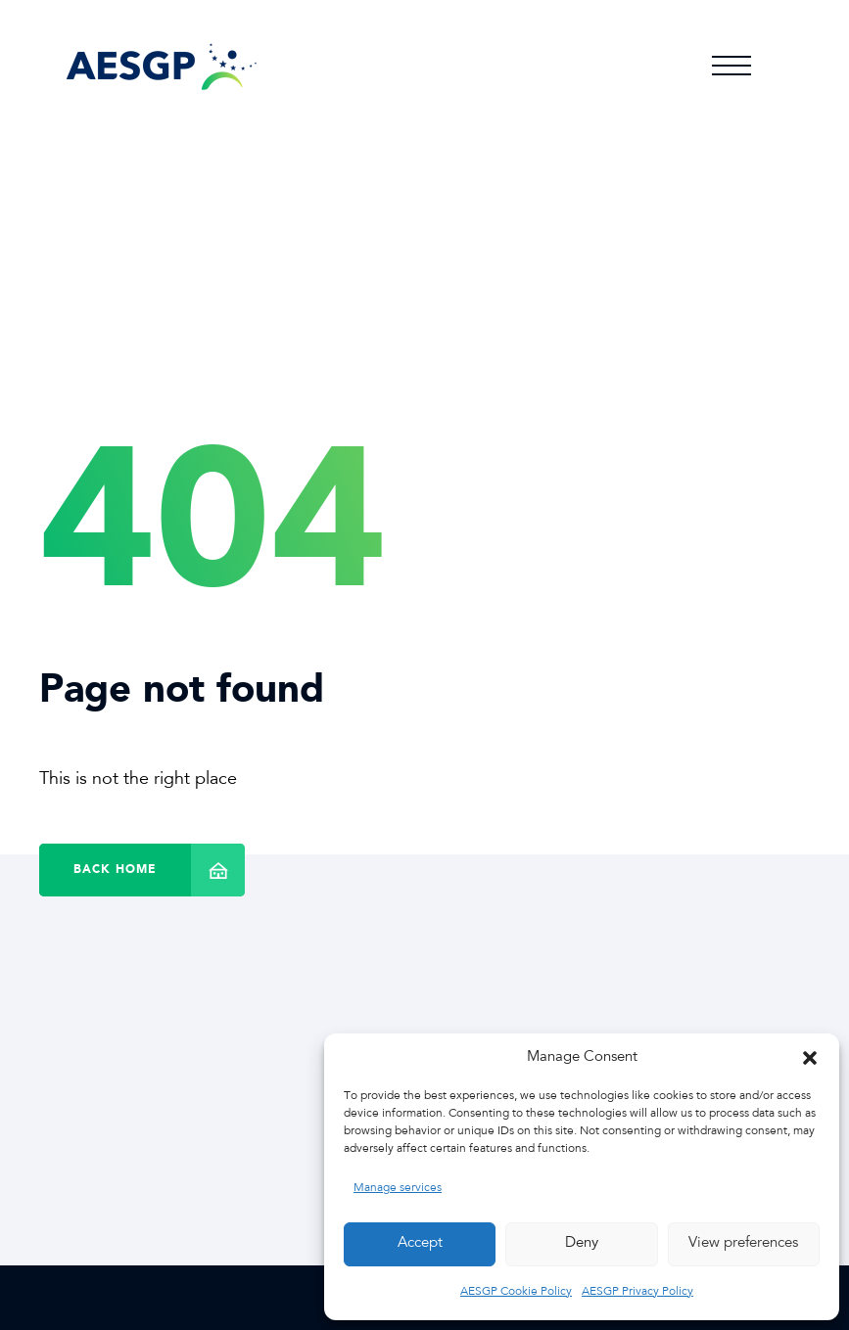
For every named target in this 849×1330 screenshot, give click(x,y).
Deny (581, 1243)
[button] (810, 1058)
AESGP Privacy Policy (637, 1292)
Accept (420, 1243)
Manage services (398, 1188)
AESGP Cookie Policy (516, 1292)
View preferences (743, 1243)
